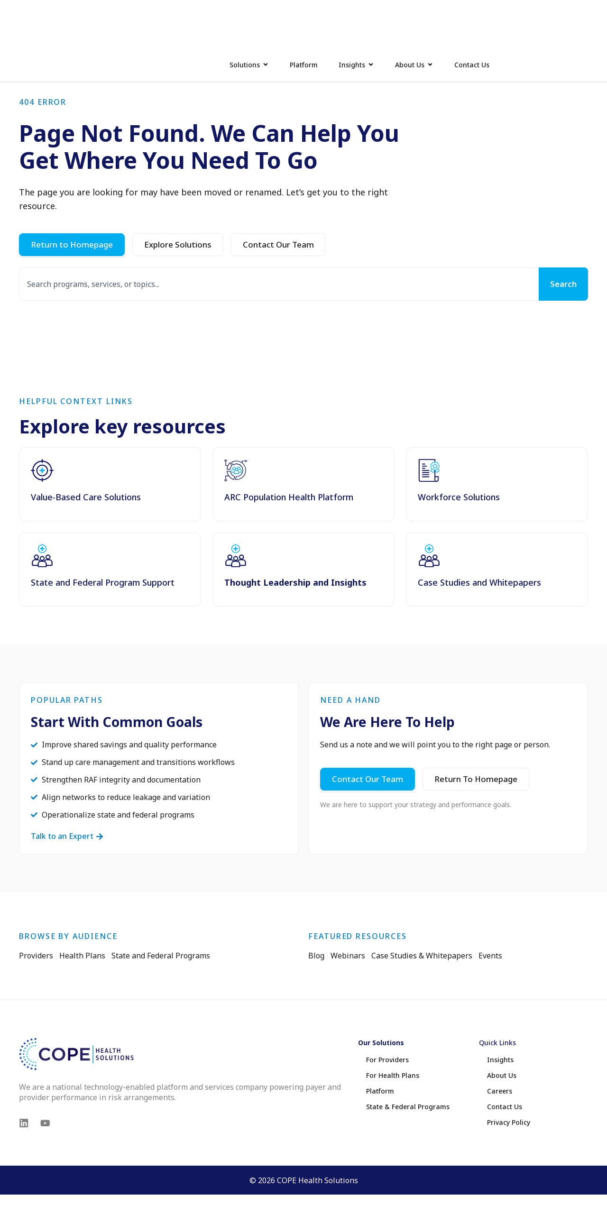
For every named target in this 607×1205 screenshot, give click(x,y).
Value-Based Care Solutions (86, 539)
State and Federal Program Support (103, 625)
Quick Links (497, 1085)
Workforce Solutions (459, 539)
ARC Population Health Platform (288, 539)
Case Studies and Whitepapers (479, 625)
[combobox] (278, 326)
